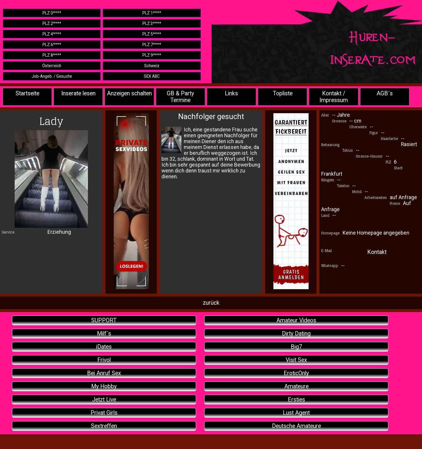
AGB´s (385, 93)
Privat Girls (104, 412)
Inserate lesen (78, 93)
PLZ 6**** (51, 44)
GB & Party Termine (180, 97)
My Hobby (104, 386)
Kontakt (377, 252)
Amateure (296, 386)
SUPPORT (104, 320)
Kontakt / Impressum (333, 97)
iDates (104, 346)
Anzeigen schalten (129, 93)
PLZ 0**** (51, 13)
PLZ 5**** (151, 34)
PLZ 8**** (51, 55)
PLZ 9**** (151, 55)
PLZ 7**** (151, 44)
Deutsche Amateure (296, 426)
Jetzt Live (104, 399)
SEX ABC (152, 76)
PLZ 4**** (51, 34)
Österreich (51, 65)
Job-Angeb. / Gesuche (52, 76)
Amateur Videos (296, 320)
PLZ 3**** (151, 23)
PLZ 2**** (51, 23)
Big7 (296, 346)
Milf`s (104, 333)
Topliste (282, 93)
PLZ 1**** (151, 13)
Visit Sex (296, 360)
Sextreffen (104, 426)
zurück (211, 302)
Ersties (296, 399)
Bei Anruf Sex (104, 373)
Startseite (27, 93)
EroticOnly (296, 373)
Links (231, 93)
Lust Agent (296, 412)
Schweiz (151, 65)
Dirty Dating (296, 333)
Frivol (104, 360)
